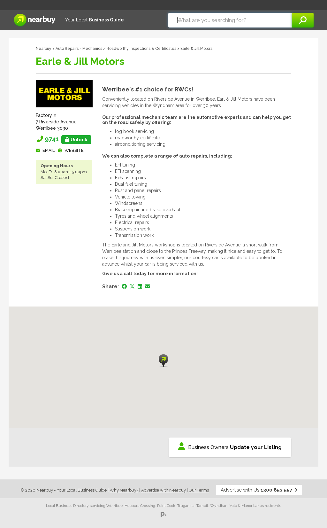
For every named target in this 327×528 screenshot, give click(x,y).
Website (74, 150)
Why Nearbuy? (124, 490)
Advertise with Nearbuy (163, 490)
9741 (68, 139)
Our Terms (199, 490)
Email (48, 150)
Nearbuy (43, 48)
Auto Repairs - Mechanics (79, 48)
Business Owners (230, 446)
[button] (163, 360)
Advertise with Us (259, 490)
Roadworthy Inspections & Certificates (141, 48)
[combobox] (230, 20)
